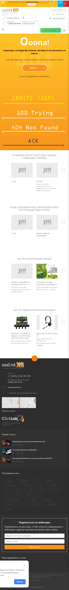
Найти (33, 68)
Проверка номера (49, 28)
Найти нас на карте (8, 411)
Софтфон (36, 504)
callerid (54, 490)
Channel (47, 500)
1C (40, 495)
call (41, 486)
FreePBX (48, 481)
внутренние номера (12, 500)
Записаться (32, 4)
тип (30, 490)
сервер (53, 486)
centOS (18, 490)
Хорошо (20, 582)
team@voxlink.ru (13, 18)
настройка (23, 481)
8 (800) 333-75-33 (28, 23)
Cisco (23, 504)
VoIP (6, 490)
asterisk (8, 481)
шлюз (29, 495)
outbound (9, 504)
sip (36, 481)
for (17, 495)
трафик (7, 509)
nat (6, 495)
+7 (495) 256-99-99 (13, 23)
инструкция (52, 504)
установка (28, 486)
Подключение (10, 486)
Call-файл (32, 500)
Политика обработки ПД (35, 587)
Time (41, 490)
